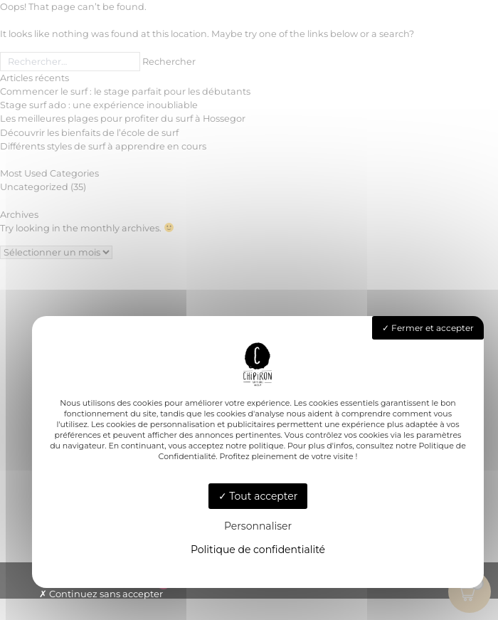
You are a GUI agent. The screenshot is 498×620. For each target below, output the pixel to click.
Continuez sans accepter (101, 593)
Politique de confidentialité (258, 549)
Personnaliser (258, 526)
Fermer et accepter (428, 327)
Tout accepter (258, 496)
